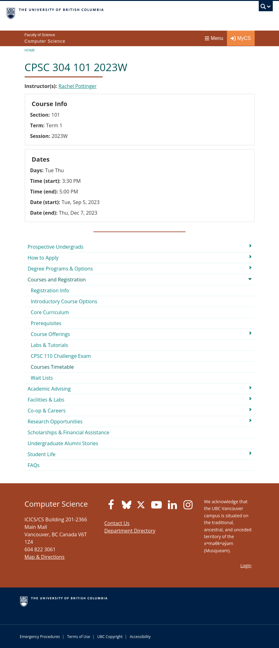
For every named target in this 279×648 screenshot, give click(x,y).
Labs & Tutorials (49, 345)
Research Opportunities (55, 421)
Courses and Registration (57, 279)
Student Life (42, 454)
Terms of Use (78, 636)
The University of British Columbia (99, 13)
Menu (214, 38)
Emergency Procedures (40, 636)
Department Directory (130, 530)
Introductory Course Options (64, 301)
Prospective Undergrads (56, 246)
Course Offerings (50, 334)
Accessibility (140, 636)
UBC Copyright (110, 636)
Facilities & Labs (46, 399)
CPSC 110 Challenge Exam (61, 356)
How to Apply (43, 257)
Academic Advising (49, 388)
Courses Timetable (52, 366)
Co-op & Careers (47, 410)
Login (245, 565)
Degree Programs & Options (60, 268)
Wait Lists (42, 377)
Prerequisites (46, 323)
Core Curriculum (50, 312)
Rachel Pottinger (78, 86)
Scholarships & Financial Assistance (68, 432)
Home (30, 50)
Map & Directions (45, 556)
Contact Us (117, 523)
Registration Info (50, 290)
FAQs (34, 465)
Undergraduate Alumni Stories (63, 443)
